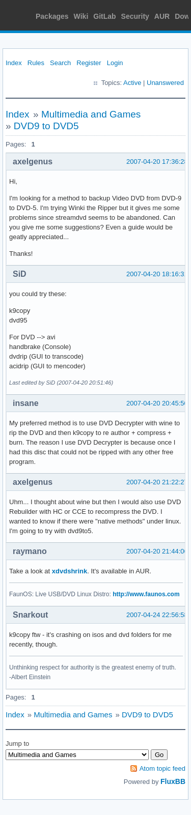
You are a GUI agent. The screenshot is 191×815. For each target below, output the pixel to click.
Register (88, 63)
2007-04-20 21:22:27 (157, 482)
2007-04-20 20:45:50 (157, 403)
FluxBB (172, 781)
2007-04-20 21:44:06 (157, 551)
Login (115, 63)
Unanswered (165, 82)
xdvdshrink (69, 571)
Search (60, 63)
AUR (162, 16)
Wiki (81, 16)
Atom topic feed (162, 768)
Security (135, 16)
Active (132, 82)
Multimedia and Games (91, 114)
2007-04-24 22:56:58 (157, 615)
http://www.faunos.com (146, 594)
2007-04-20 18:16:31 (157, 274)
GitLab (104, 16)
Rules (36, 63)
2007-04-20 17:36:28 (157, 161)
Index (14, 63)
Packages (52, 16)
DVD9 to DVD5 (46, 126)
